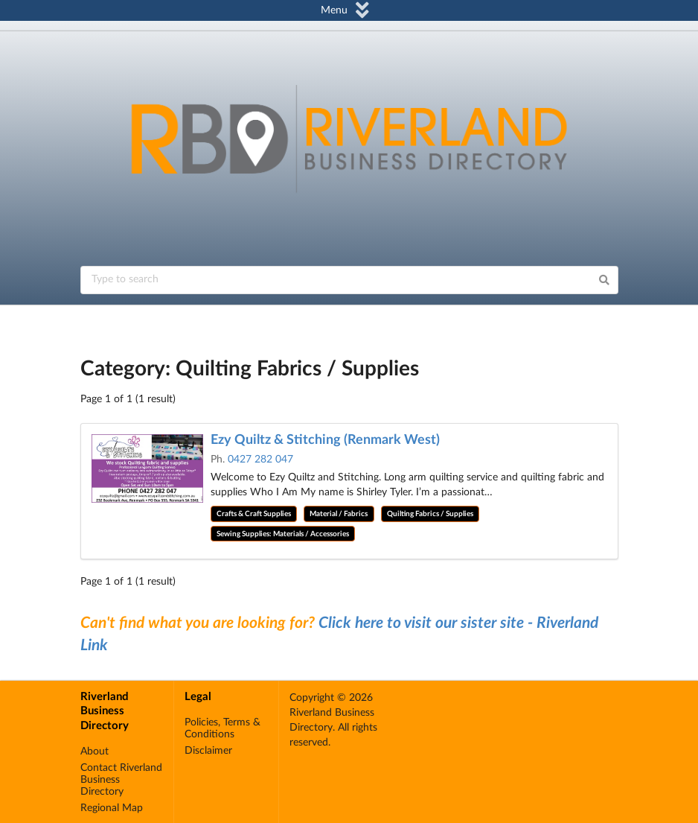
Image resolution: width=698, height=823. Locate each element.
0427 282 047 (260, 459)
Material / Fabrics (339, 514)
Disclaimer (208, 751)
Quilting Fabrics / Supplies (430, 514)
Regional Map (111, 808)
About (94, 751)
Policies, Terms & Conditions (222, 728)
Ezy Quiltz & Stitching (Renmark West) (325, 440)
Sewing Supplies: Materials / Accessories (283, 534)
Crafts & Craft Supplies (254, 514)
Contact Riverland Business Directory (121, 780)
